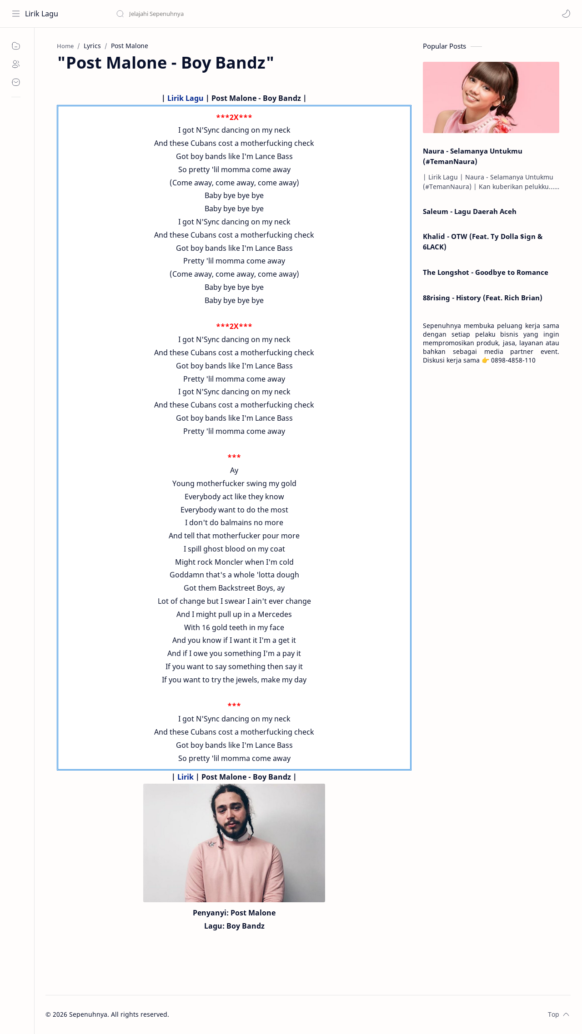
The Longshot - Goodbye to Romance (485, 272)
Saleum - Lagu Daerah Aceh (470, 211)
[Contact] (16, 82)
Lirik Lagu (41, 14)
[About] (16, 64)
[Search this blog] (188, 13)
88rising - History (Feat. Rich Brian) (482, 297)
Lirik (185, 777)
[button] (566, 13)
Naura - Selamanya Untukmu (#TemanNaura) (472, 156)
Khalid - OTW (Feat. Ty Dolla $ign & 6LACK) (482, 241)
